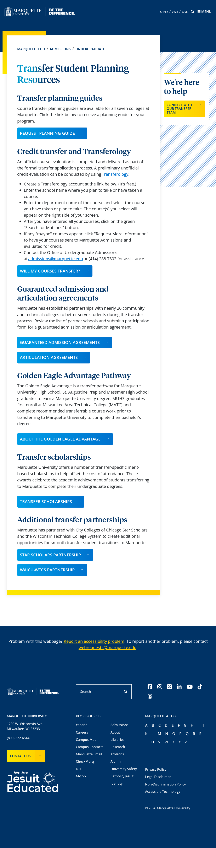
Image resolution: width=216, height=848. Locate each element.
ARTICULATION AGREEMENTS (49, 357)
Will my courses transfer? (50, 271)
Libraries (117, 739)
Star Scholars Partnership (50, 555)
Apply (164, 12)
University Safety (123, 769)
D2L (79, 769)
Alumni (115, 761)
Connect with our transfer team (179, 109)
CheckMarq (85, 761)
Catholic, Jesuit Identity (121, 780)
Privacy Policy (155, 769)
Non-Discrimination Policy (165, 784)
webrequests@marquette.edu (107, 647)
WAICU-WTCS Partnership (47, 570)
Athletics (117, 754)
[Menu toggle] (204, 11)
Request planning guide (47, 133)
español (82, 725)
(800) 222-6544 (18, 738)
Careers (82, 732)
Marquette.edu (31, 49)
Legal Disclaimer (158, 776)
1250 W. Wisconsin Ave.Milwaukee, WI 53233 (25, 726)
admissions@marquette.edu (55, 258)
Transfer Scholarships (46, 501)
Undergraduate (90, 49)
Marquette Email (89, 754)
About (115, 732)
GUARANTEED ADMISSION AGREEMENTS (60, 342)
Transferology (115, 174)
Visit (175, 12)
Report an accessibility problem (94, 641)
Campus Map (86, 739)
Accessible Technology (162, 791)
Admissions (60, 49)
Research (117, 747)
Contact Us (20, 756)
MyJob (81, 776)
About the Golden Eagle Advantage (60, 439)
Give (185, 12)
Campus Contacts (89, 747)
